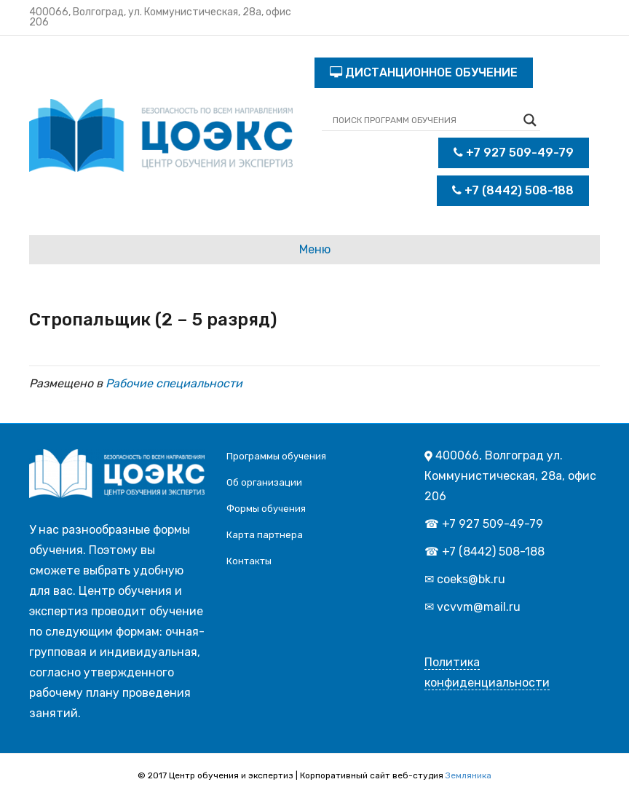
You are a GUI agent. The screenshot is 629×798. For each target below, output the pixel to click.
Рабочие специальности (174, 383)
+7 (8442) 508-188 (513, 190)
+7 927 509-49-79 (514, 152)
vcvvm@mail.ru (479, 607)
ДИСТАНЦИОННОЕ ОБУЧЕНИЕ (424, 72)
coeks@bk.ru (471, 579)
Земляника (468, 775)
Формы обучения (266, 508)
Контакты (249, 561)
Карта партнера (264, 534)
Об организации (264, 482)
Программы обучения (276, 456)
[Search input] (424, 120)
